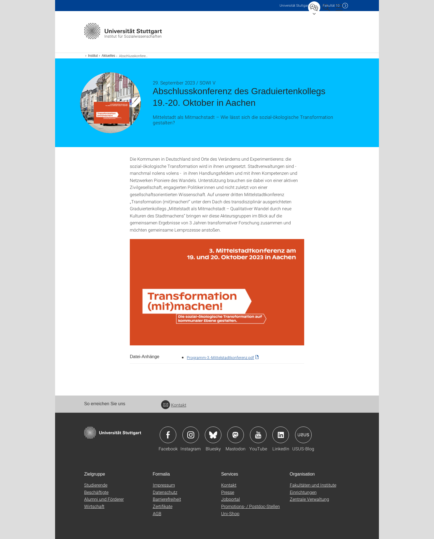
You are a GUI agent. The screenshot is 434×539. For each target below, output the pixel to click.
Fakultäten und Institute (313, 485)
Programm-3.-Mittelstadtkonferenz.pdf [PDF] (220, 357)
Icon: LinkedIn (280, 435)
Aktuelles (108, 56)
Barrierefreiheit (167, 499)
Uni (294, 5)
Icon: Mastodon (235, 435)
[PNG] (217, 292)
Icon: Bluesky (213, 435)
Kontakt (173, 405)
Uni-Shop (230, 513)
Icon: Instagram (190, 435)
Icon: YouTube (258, 435)
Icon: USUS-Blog (303, 435)
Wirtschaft (94, 506)
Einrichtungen (303, 492)
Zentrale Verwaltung (309, 499)
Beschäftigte (96, 492)
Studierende (95, 485)
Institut (93, 56)
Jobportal (230, 499)
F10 (331, 5)
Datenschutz (165, 492)
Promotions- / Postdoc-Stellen (250, 506)
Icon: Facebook (168, 435)
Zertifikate (162, 506)
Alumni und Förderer (104, 499)
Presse (227, 492)
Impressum (164, 485)
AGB (157, 513)
